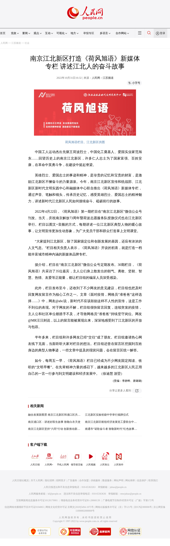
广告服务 (72, 480)
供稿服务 (95, 480)
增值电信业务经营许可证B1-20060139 (80, 500)
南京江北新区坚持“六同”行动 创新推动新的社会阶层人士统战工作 (67, 428)
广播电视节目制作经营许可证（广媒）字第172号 (128, 500)
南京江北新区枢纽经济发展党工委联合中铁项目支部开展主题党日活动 (127, 421)
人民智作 (119, 458)
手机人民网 (63, 458)
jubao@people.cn (118, 487)
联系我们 (153, 480)
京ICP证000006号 (143, 507)
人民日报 (35, 458)
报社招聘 (49, 480)
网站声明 (118, 480)
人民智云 (105, 458)
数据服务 (107, 480)
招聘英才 (61, 480)
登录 (162, 33)
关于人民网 (37, 480)
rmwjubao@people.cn (130, 493)
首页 (2, 33)
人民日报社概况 (20, 480)
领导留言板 (77, 458)
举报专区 (88, 33)
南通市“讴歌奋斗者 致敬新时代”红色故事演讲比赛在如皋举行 (122, 428)
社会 (27, 43)
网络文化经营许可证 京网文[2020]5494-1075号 (70, 507)
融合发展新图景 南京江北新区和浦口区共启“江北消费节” (62, 414)
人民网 (4, 43)
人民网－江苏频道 (103, 77)
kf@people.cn (54, 493)
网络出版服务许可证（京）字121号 (113, 507)
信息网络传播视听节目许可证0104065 (24, 507)
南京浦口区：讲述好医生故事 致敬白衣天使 (54, 421)
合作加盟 (84, 480)
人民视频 (91, 458)
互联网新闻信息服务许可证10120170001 (37, 500)
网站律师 (130, 480)
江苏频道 (16, 43)
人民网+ (49, 458)
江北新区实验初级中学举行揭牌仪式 (107, 414)
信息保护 (141, 480)
